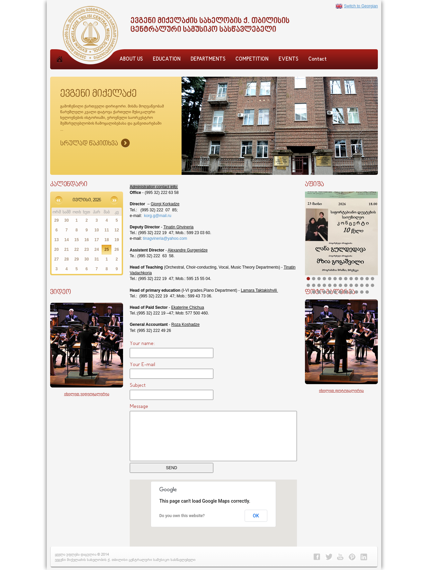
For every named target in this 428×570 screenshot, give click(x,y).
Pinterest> (352, 557)
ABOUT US (131, 59)
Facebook (317, 557)
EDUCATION (167, 59)
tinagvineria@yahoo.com (165, 238)
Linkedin (363, 557)
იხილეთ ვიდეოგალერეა (86, 393)
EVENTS (288, 59)
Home (59, 66)
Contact (317, 59)
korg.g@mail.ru (158, 215)
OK (256, 515)
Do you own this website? (182, 515)
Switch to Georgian (357, 6)
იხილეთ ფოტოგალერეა (341, 390)
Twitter (328, 557)
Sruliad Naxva (95, 144)
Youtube (340, 557)
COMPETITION (252, 59)
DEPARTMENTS (208, 59)
